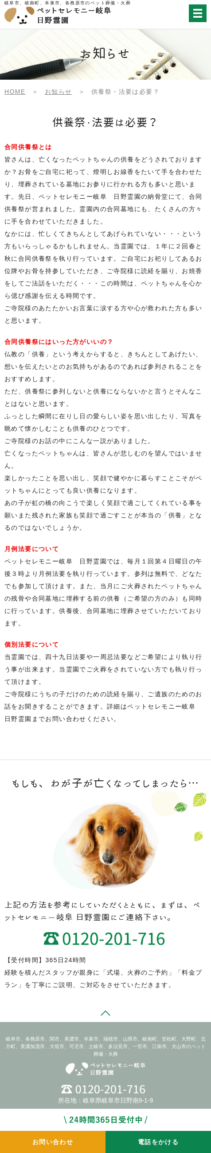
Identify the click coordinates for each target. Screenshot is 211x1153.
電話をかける (158, 1141)
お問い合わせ (52, 1141)
